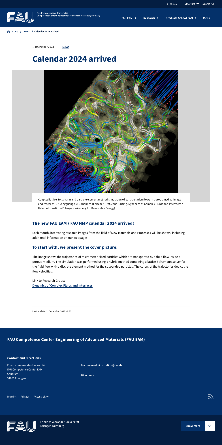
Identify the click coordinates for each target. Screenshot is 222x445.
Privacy (25, 397)
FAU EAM (127, 18)
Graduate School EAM (179, 18)
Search (208, 4)
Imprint (11, 397)
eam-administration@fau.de (104, 365)
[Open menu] (209, 18)
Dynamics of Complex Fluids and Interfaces (62, 285)
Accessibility (41, 397)
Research (149, 18)
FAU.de (172, 4)
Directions (87, 375)
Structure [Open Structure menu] (192, 4)
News (65, 47)
